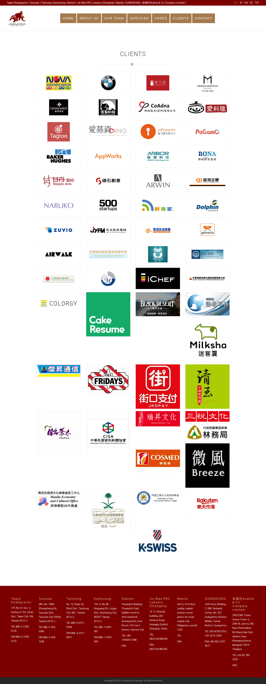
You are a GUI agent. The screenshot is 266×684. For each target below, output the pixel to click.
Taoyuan (34, 2)
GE (251, 2)
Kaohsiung (59, 2)
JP (240, 2)
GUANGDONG (132, 2)
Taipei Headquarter (17, 2)
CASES (161, 18)
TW (257, 2)
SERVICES (139, 18)
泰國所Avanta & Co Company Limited (163, 2)
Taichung (46, 2)
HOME (68, 18)
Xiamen (71, 2)
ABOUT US (89, 18)
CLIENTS (181, 18)
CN (246, 2)
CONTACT (203, 18)
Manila (119, 2)
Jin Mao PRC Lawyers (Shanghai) (95, 2)
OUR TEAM (114, 18)
